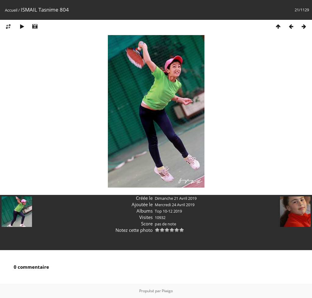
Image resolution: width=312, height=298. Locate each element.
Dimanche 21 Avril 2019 (176, 198)
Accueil (11, 10)
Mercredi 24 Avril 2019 (174, 204)
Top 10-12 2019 (168, 211)
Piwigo (167, 290)
